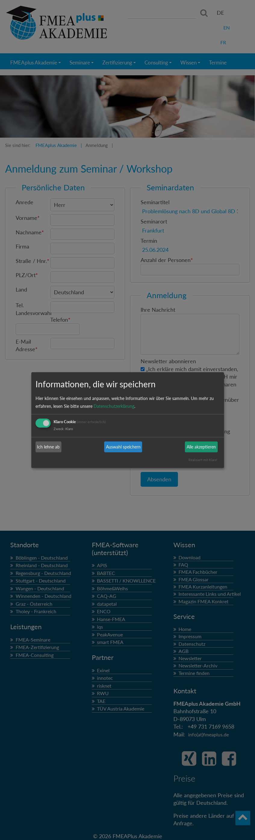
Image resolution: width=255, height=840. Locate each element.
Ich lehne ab (48, 446)
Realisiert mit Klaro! (202, 460)
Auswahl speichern (123, 446)
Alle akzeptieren (201, 446)
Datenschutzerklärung (114, 406)
